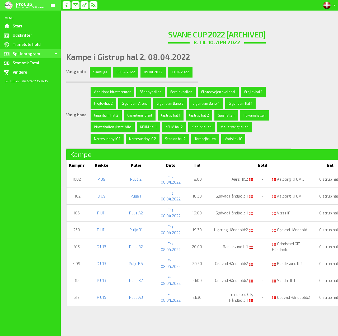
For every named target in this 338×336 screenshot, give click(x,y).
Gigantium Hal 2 (138, 115)
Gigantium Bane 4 (233, 103)
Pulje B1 (128, 241)
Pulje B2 (128, 258)
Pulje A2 (128, 224)
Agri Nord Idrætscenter (112, 92)
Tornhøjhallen (104, 150)
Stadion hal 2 (241, 139)
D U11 (99, 241)
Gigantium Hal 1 (106, 115)
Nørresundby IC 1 (173, 139)
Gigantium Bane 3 (197, 103)
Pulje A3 (128, 308)
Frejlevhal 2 (130, 103)
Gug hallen (102, 127)
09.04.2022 (153, 72)
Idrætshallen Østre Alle (169, 127)
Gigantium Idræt (172, 115)
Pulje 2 (128, 190)
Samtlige (100, 72)
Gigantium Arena (162, 103)
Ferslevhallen (181, 92)
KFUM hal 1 (205, 127)
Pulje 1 (128, 207)
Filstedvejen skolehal (218, 92)
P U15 (99, 308)
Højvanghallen (131, 127)
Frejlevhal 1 (103, 103)
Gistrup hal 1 (203, 115)
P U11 (99, 224)
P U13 (99, 292)
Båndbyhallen (150, 92)
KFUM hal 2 (231, 127)
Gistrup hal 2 (231, 115)
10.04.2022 (180, 72)
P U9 (99, 190)
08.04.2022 (125, 72)
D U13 (99, 258)
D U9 (99, 207)
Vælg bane (76, 120)
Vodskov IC (132, 150)
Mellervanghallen (137, 139)
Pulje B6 (128, 275)
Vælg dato (76, 71)
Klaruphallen (104, 139)
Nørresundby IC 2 (208, 139)
